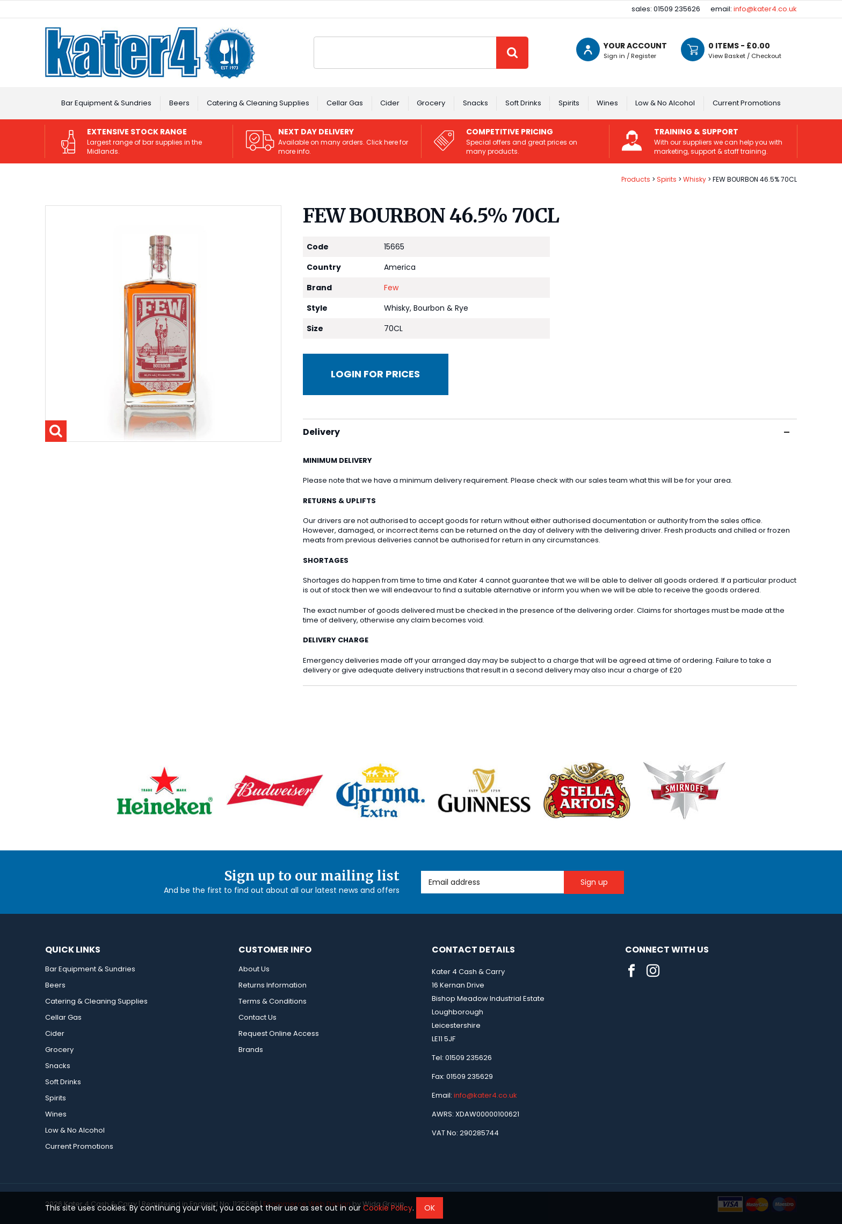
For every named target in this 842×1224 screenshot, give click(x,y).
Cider (390, 103)
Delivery (546, 432)
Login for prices (375, 374)
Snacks (475, 103)
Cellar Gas (344, 103)
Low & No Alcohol (665, 103)
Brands (250, 1049)
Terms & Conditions (272, 1001)
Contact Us (257, 1017)
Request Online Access (278, 1033)
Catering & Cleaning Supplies (258, 103)
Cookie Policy (387, 1207)
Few (391, 287)
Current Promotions (747, 103)
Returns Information (272, 985)
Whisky (694, 179)
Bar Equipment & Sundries (106, 103)
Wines (607, 103)
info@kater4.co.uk (765, 9)
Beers (179, 103)
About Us (254, 969)
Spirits (568, 103)
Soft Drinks (523, 103)
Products (635, 179)
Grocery (431, 103)
